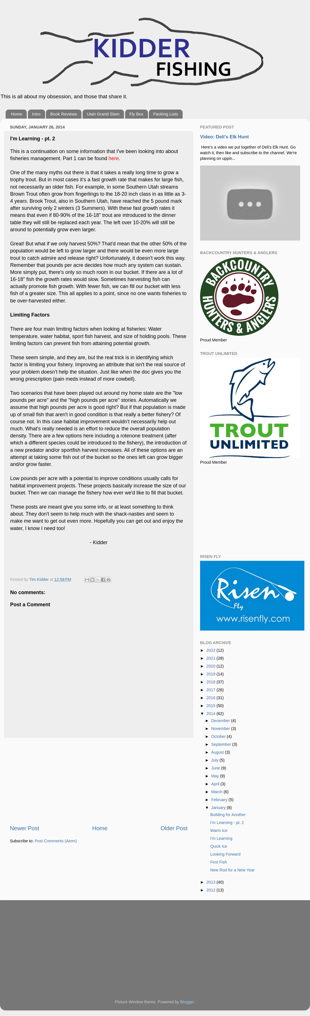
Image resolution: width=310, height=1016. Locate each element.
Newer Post (24, 828)
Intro (36, 114)
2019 (211, 674)
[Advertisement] (98, 781)
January (219, 807)
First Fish (218, 862)
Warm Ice (218, 830)
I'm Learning (221, 838)
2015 (211, 705)
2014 (211, 713)
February (220, 799)
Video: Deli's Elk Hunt (224, 136)
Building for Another (228, 814)
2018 (211, 682)
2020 (211, 666)
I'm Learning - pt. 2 (227, 822)
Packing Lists (165, 114)
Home (16, 114)
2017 (211, 690)
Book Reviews (63, 114)
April (216, 784)
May (215, 776)
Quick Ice (218, 846)
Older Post (174, 828)
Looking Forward (225, 854)
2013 (211, 882)
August (218, 752)
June (216, 768)
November (221, 728)
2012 (211, 890)
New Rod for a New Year (232, 870)
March (217, 792)
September (221, 744)
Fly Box (136, 114)
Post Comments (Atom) (56, 841)
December (221, 720)
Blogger (187, 1002)
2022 (211, 650)
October (219, 736)
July (215, 760)
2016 (211, 697)
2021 (211, 658)
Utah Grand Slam (103, 114)
